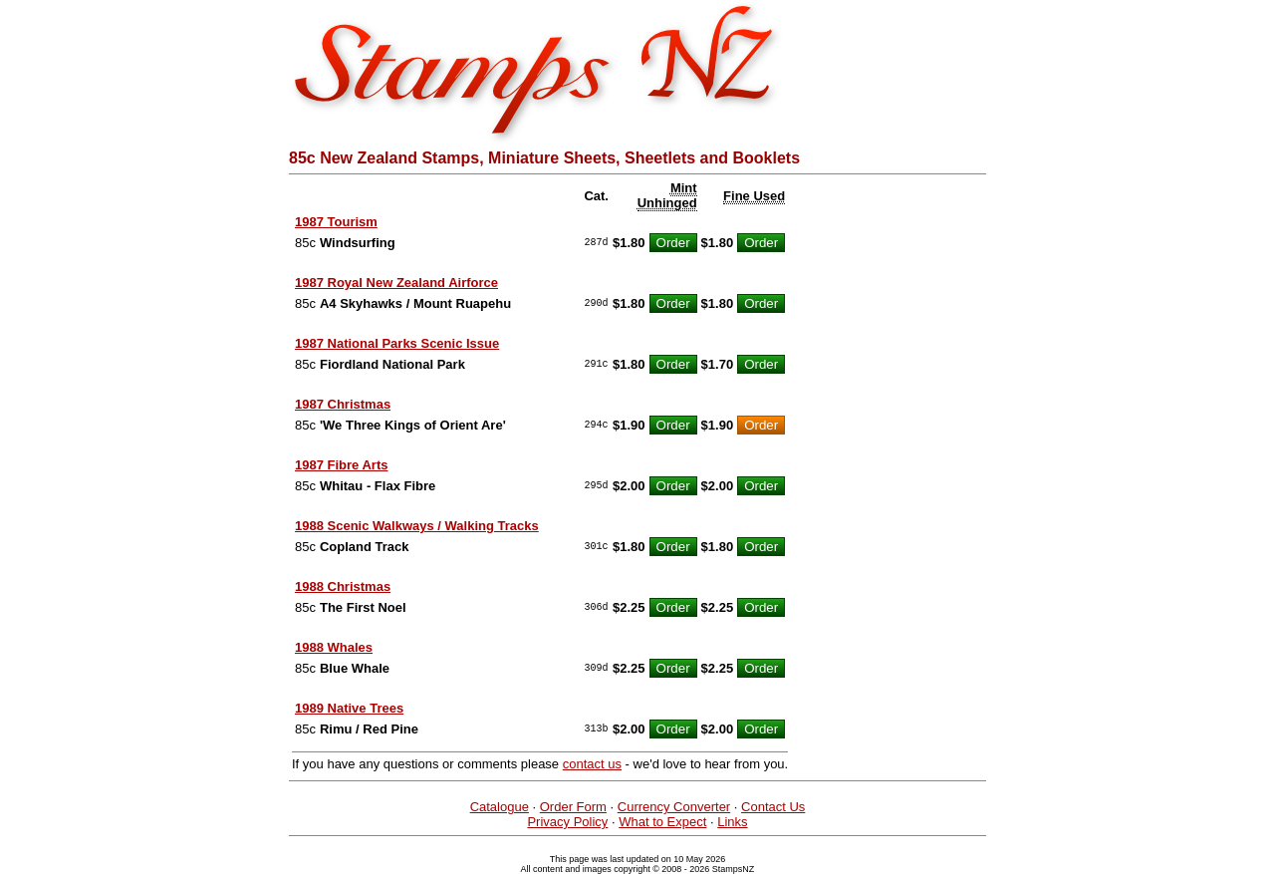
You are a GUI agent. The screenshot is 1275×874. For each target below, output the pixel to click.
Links (732, 821)
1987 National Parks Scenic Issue (397, 343)
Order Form (573, 806)
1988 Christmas (342, 586)
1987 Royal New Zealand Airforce (396, 282)
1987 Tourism (336, 221)
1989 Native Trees (349, 708)
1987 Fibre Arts (341, 464)
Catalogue (499, 806)
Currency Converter (674, 806)
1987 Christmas (342, 404)
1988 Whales (334, 647)
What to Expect (662, 821)
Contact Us (773, 806)
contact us (592, 763)
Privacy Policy (567, 821)
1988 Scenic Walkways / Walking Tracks (417, 525)
